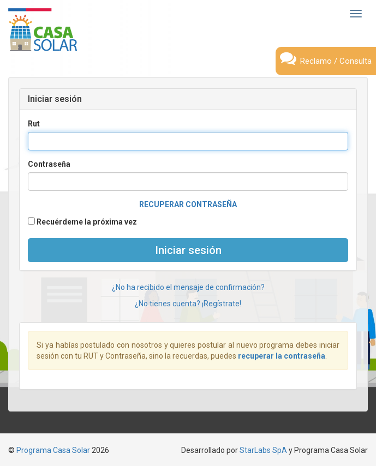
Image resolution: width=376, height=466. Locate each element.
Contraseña (49, 164)
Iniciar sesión (188, 250)
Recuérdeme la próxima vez (82, 221)
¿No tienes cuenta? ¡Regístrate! (188, 303)
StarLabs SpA (263, 450)
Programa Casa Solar (53, 450)
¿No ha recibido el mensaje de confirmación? (188, 287)
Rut (34, 123)
